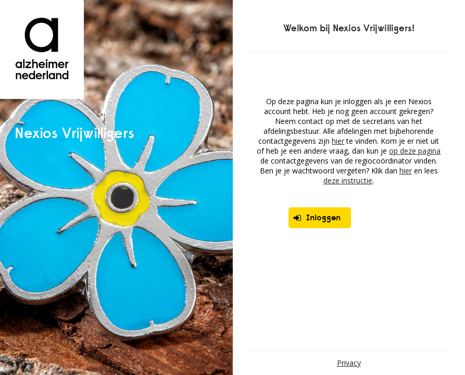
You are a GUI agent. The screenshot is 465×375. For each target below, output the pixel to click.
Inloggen (317, 217)
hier (338, 141)
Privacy (349, 363)
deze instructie (347, 180)
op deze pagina (415, 151)
